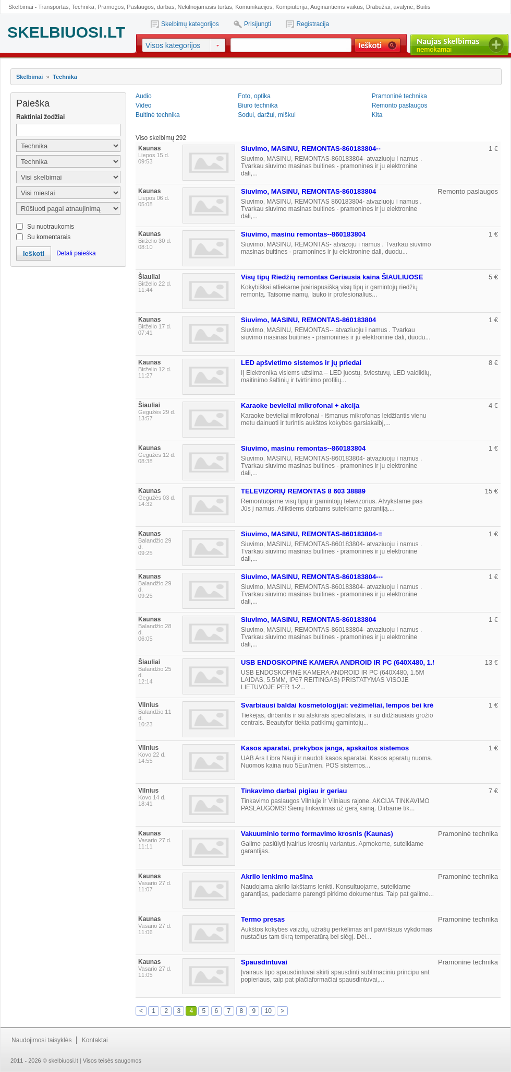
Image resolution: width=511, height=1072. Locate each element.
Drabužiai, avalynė (389, 7)
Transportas (53, 7)
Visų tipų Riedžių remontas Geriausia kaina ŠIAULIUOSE (332, 277)
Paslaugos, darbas (150, 7)
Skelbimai (29, 77)
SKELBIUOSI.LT (66, 32)
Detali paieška (75, 253)
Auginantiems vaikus (336, 7)
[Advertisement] (68, 324)
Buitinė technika (158, 115)
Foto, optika (254, 96)
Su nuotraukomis (50, 226)
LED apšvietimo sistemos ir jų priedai (301, 363)
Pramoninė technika (399, 96)
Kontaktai (95, 1040)
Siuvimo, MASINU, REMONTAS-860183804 (308, 191)
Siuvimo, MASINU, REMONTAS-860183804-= (311, 534)
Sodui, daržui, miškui (267, 115)
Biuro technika (257, 105)
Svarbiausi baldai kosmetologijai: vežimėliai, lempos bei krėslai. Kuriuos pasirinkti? (375, 705)
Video (143, 105)
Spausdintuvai (264, 962)
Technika (82, 7)
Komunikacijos (253, 7)
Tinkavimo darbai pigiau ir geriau (294, 791)
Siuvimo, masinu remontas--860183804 (303, 234)
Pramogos (111, 7)
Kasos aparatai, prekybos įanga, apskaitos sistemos (325, 748)
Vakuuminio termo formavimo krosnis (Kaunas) (317, 834)
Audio (144, 96)
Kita (377, 115)
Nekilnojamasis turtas (205, 7)
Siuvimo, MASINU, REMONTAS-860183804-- (311, 148)
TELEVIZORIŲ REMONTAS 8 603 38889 (303, 491)
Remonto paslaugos (400, 105)
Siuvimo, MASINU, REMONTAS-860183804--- (312, 577)
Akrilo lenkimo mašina (277, 876)
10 (268, 1011)
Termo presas (263, 919)
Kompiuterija (291, 7)
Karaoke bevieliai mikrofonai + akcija (300, 405)
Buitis (424, 7)
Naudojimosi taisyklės (41, 1040)
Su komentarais (48, 237)
